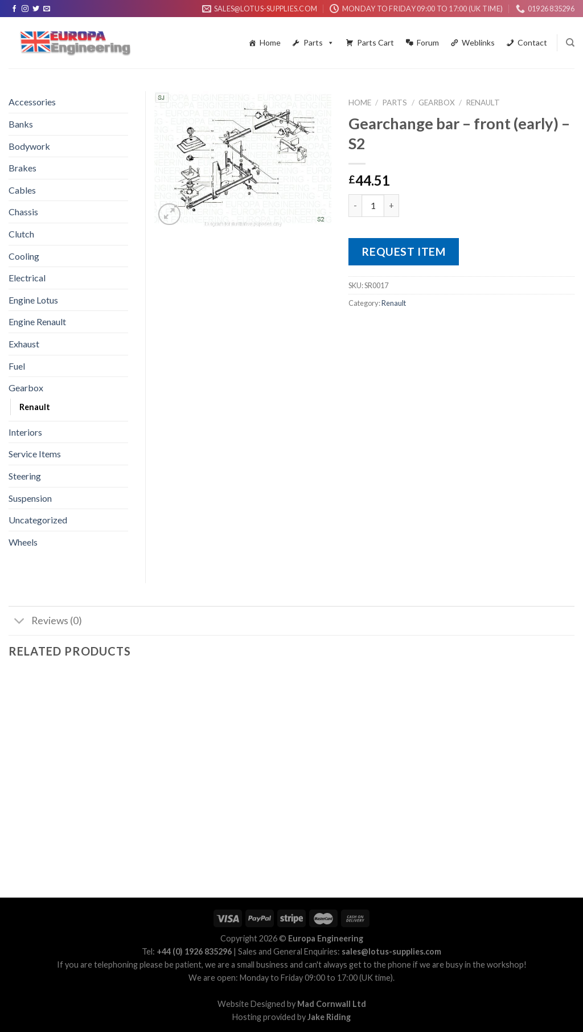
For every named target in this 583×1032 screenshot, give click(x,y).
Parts (318, 42)
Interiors (25, 432)
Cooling (24, 256)
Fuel (17, 366)
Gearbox (436, 102)
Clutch (21, 233)
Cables (22, 190)
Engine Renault (37, 321)
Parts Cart (375, 42)
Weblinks (478, 42)
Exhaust (24, 343)
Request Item (403, 251)
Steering (25, 475)
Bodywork (29, 146)
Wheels (23, 542)
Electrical (27, 277)
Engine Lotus (33, 299)
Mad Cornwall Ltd (331, 1004)
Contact (532, 42)
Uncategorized (38, 519)
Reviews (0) (45, 622)
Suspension (30, 498)
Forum (428, 42)
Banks (21, 123)
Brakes (22, 167)
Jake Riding (329, 1017)
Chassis (23, 211)
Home (270, 42)
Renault (483, 102)
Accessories (32, 101)
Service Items (35, 453)
